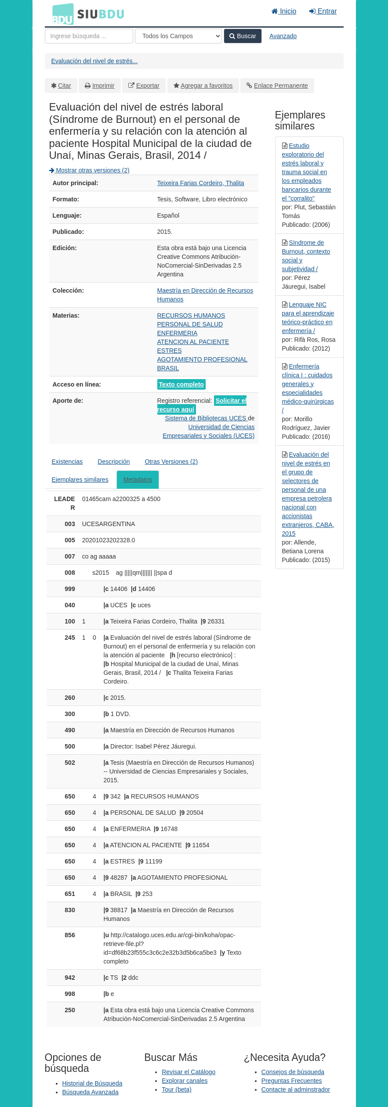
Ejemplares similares (80, 479)
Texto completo (181, 384)
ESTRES (169, 350)
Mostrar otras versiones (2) (89, 170)
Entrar (323, 11)
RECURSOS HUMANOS (191, 315)
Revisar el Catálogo (188, 1071)
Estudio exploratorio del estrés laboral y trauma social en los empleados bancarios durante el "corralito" (306, 172)
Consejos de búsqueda (292, 1071)
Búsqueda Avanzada (90, 1092)
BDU (60, 13)
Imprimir (103, 85)
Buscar (242, 35)
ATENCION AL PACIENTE (193, 341)
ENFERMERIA (177, 333)
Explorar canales (184, 1080)
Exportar (148, 85)
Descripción (114, 461)
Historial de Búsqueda (92, 1083)
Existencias (67, 461)
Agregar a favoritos (206, 85)
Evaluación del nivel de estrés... (94, 60)
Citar (64, 85)
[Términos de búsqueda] (89, 36)
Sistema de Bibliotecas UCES (206, 418)
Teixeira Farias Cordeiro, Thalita (200, 182)
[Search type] (178, 36)
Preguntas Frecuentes (291, 1080)
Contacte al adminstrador (295, 1089)
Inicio (284, 11)
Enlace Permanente (281, 85)
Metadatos (137, 479)
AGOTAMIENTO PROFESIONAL (202, 359)
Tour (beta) (177, 1089)
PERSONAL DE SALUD (190, 324)
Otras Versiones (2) (171, 461)
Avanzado (283, 35)
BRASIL (168, 368)
